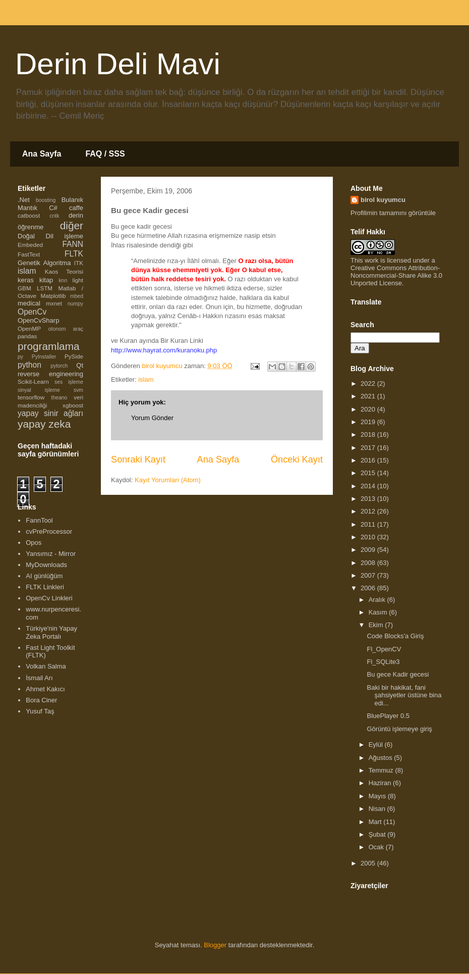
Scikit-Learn (33, 381)
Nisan (378, 808)
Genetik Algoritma (44, 263)
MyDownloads (46, 565)
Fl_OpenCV (384, 649)
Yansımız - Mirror (51, 553)
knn (62, 280)
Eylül (377, 744)
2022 (369, 383)
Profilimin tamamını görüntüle (393, 213)
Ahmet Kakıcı (45, 689)
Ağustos (381, 757)
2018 (369, 434)
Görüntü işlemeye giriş (399, 729)
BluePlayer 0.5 (388, 716)
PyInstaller (44, 357)
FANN (72, 244)
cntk (54, 216)
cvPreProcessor (49, 531)
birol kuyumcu (383, 199)
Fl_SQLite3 (383, 661)
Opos (33, 542)
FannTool (39, 520)
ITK (78, 263)
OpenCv (32, 311)
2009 (369, 549)
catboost (29, 215)
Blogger (215, 945)
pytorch (59, 366)
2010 (369, 537)
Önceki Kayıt (297, 459)
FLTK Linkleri (45, 587)
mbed (76, 296)
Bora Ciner (41, 700)
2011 (369, 524)
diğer (71, 225)
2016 (369, 460)
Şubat (378, 834)
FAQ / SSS (105, 153)
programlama (49, 346)
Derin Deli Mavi (117, 64)
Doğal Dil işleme (50, 236)
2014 (369, 486)
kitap (46, 280)
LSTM (44, 288)
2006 (369, 588)
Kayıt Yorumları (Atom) (168, 480)
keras (26, 280)
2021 (369, 396)
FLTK (74, 253)
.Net (24, 199)
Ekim (377, 625)
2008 (369, 563)
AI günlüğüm (44, 576)
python (29, 365)
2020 (369, 409)
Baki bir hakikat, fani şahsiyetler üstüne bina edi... (404, 695)
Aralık (378, 599)
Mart (376, 822)
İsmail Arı (39, 678)
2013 (369, 498)
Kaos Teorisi (64, 271)
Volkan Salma (46, 666)
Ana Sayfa (41, 153)
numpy (75, 303)
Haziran (381, 783)
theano (59, 397)
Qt (79, 365)
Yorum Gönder (152, 418)
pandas (27, 336)
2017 (369, 447)
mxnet (54, 303)
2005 (369, 863)
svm (78, 390)
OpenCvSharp (38, 320)
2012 (369, 511)
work (371, 260)
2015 (369, 473)
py (20, 357)
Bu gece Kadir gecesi (398, 674)
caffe (76, 208)
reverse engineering (50, 374)
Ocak (377, 847)
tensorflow (31, 397)
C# (53, 208)
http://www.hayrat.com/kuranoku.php (164, 350)
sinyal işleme (39, 390)
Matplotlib (53, 295)
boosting (45, 200)
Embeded (30, 244)
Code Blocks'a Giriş (395, 636)
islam (145, 379)
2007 (369, 575)
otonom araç (65, 329)
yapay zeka (44, 424)
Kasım (379, 612)
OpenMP (29, 328)
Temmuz (382, 770)
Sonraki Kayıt (138, 459)
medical (29, 303)
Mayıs (378, 796)
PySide (74, 356)
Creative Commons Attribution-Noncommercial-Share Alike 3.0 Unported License (396, 275)
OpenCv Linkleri (49, 598)
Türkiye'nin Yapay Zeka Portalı (51, 632)
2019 (369, 422)
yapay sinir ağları (50, 413)
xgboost (73, 405)
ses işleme (68, 382)
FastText (29, 254)
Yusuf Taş (40, 711)
